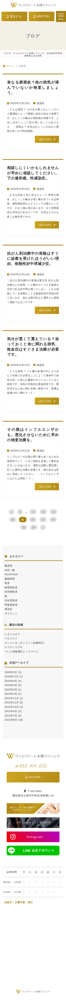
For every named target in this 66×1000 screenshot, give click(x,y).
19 (53, 511)
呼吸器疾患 (11, 604)
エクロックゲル (14, 647)
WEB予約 (43, 16)
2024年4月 (11, 680)
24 (53, 519)
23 (43, 519)
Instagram (35, 836)
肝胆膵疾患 (11, 591)
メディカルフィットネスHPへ (33, 822)
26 (33, 527)
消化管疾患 (11, 600)
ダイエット (11, 613)
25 (23, 527)
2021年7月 (11, 715)
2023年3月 (11, 689)
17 (33, 511)
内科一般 (10, 570)
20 (12, 519)
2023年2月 (11, 693)
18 (43, 511)
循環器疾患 (11, 587)
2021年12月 (12, 698)
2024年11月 (12, 676)
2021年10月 (12, 706)
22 (32, 519)
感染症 (41, 103)
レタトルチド (12, 634)
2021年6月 (11, 719)
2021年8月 (11, 711)
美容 (7, 583)
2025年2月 (11, 672)
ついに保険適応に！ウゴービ (21, 651)
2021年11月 (12, 702)
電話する (16, 16)
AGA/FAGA (11, 574)
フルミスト (11, 638)
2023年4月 (11, 685)
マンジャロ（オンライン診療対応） (25, 642)
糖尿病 (8, 565)
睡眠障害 (10, 578)
